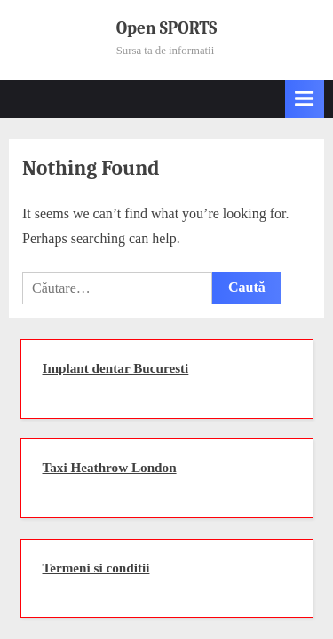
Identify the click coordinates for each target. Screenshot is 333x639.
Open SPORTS (167, 28)
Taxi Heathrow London (110, 467)
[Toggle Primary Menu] (304, 99)
